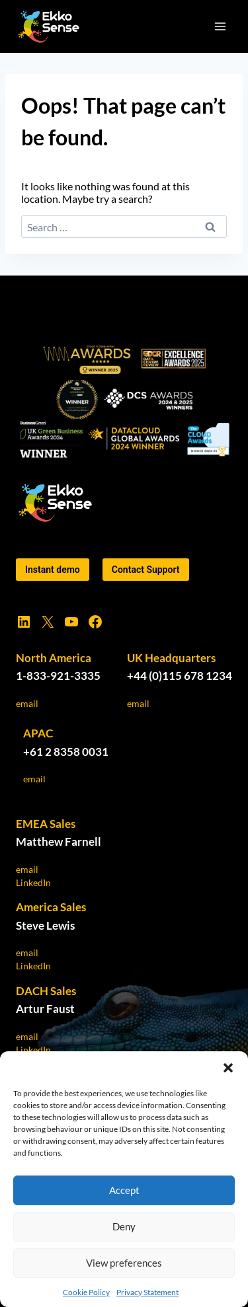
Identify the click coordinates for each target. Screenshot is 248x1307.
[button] (228, 1067)
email (27, 703)
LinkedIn (33, 882)
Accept (124, 1190)
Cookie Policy (86, 1292)
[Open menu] (220, 26)
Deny (124, 1226)
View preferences (124, 1263)
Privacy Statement (147, 1292)
